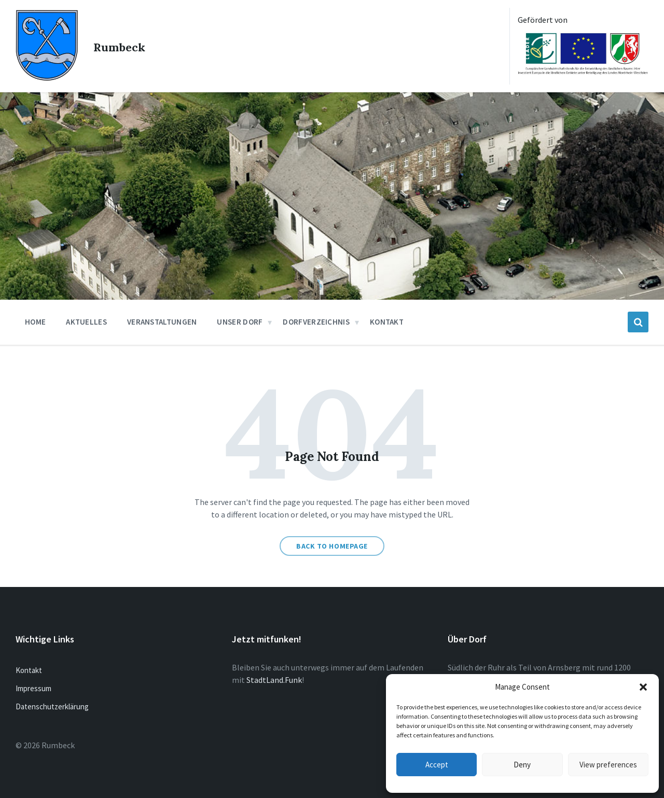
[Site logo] (47, 78)
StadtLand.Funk (274, 680)
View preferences (608, 764)
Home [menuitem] (35, 322)
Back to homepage (332, 546)
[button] (643, 687)
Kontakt (29, 670)
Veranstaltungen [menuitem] (162, 322)
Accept (436, 764)
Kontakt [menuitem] (387, 322)
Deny (522, 764)
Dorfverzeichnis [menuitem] (316, 322)
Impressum (33, 688)
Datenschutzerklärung (52, 706)
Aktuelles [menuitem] (86, 322)
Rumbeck (126, 46)
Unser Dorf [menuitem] (239, 322)
